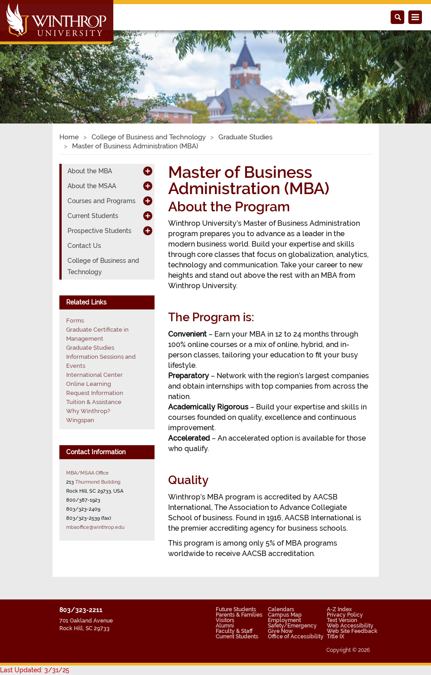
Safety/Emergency (292, 626)
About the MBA (90, 171)
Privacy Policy (345, 615)
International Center (94, 374)
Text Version (342, 620)
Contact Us (84, 245)
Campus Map (285, 615)
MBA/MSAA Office (87, 473)
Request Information (94, 393)
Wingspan (80, 420)
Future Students (236, 609)
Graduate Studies (245, 137)
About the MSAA (92, 186)
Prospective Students (99, 230)
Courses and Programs (102, 200)
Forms (75, 320)
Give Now (280, 631)
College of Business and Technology (149, 137)
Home (69, 137)
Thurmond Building (98, 482)
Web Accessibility (350, 626)
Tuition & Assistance (93, 402)
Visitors (225, 620)
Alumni (225, 626)
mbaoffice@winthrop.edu (95, 527)
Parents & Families (239, 615)
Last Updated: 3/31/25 (34, 670)
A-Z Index (339, 609)
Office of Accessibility (296, 636)
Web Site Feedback (352, 631)
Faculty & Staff (234, 631)
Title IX (335, 636)
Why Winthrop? (88, 411)
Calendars (281, 609)
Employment (284, 620)
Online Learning (88, 383)
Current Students (93, 215)
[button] (32, 67)
